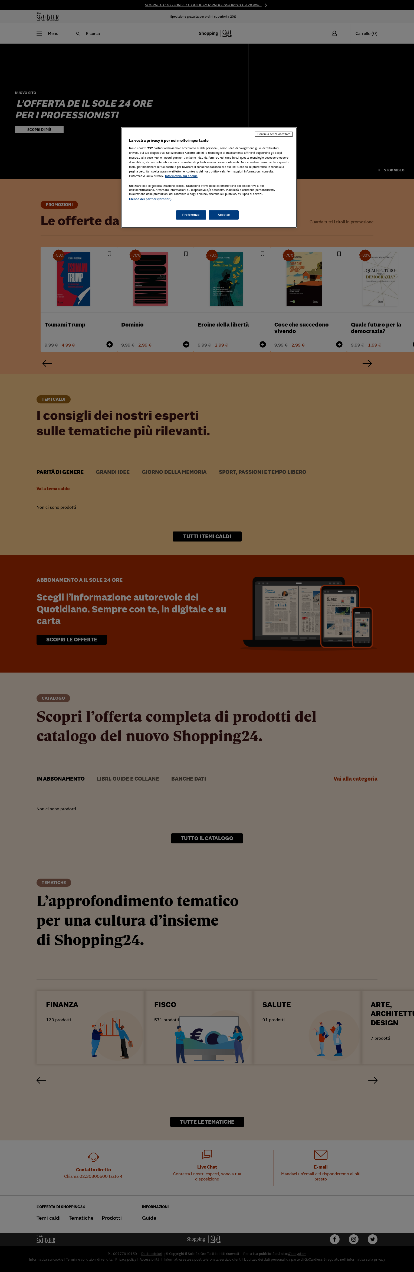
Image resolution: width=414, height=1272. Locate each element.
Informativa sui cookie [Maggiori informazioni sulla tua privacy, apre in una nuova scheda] (181, 176)
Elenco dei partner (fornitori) (150, 199)
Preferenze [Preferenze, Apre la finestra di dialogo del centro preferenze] (191, 214)
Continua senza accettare (273, 134)
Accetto (224, 214)
